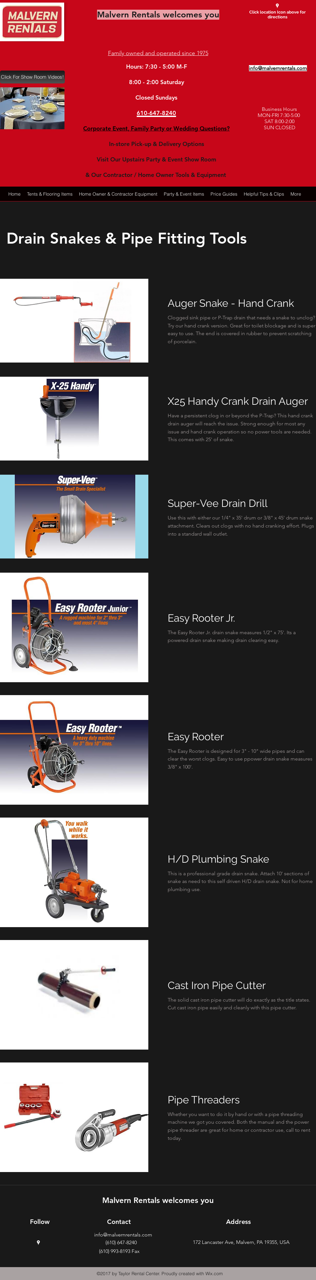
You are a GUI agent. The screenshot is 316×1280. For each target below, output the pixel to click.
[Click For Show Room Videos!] (32, 77)
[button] (32, 108)
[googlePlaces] (277, 6)
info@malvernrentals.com (123, 1235)
